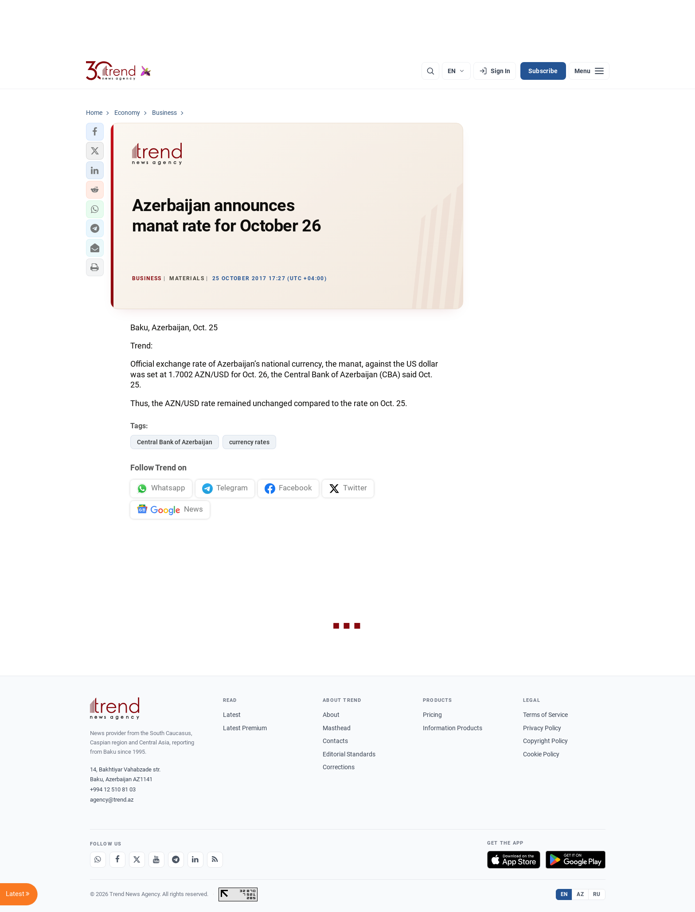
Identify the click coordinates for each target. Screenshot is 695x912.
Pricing (432, 714)
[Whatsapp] (98, 860)
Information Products (452, 728)
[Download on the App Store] (513, 860)
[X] (137, 860)
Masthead (337, 728)
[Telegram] (176, 860)
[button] (94, 131)
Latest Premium (245, 728)
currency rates (249, 442)
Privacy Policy (542, 728)
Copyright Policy (545, 740)
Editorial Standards (349, 754)
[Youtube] (156, 860)
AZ (580, 894)
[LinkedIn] (195, 860)
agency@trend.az (111, 799)
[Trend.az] (119, 71)
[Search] (430, 71)
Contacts (335, 740)
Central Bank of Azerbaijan (174, 442)
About (331, 714)
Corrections (339, 767)
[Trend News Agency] (115, 708)
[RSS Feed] (215, 860)
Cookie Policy (541, 754)
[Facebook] (117, 860)
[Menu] (589, 71)
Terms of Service (545, 714)
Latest (232, 714)
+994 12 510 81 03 (113, 789)
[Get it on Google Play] (575, 860)
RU (597, 894)
